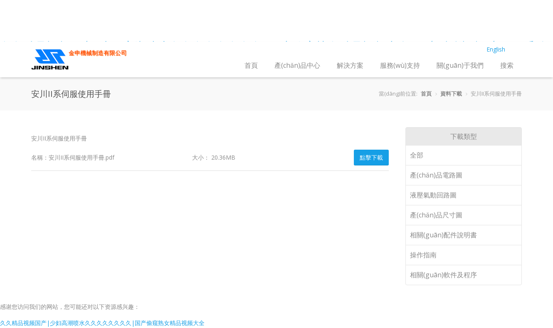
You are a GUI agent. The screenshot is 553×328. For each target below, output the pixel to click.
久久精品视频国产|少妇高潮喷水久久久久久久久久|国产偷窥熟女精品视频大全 (102, 323)
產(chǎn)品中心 (297, 65)
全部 (416, 155)
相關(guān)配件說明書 (443, 234)
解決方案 (350, 65)
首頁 (251, 65)
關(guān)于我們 (460, 65)
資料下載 (451, 93)
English (495, 49)
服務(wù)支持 (400, 65)
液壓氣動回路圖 (433, 195)
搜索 (507, 65)
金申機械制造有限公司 (98, 53)
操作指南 (423, 254)
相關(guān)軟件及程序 (443, 274)
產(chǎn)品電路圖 (436, 175)
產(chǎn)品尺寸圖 (436, 214)
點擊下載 (371, 157)
